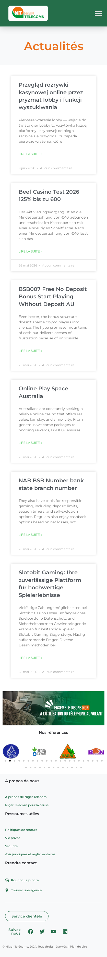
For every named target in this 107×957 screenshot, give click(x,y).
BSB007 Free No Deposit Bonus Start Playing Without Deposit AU (53, 296)
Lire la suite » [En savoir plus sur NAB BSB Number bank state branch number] (30, 535)
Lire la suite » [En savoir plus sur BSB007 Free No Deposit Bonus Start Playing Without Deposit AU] (30, 351)
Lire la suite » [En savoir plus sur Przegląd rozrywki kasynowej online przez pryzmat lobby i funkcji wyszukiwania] (30, 154)
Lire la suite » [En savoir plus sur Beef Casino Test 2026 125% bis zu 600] (30, 251)
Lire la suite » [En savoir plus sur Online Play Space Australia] (30, 443)
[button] (99, 13)
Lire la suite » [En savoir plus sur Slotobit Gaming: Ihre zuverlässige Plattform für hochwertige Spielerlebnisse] (30, 658)
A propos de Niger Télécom (26, 797)
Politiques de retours (21, 830)
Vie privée (12, 838)
